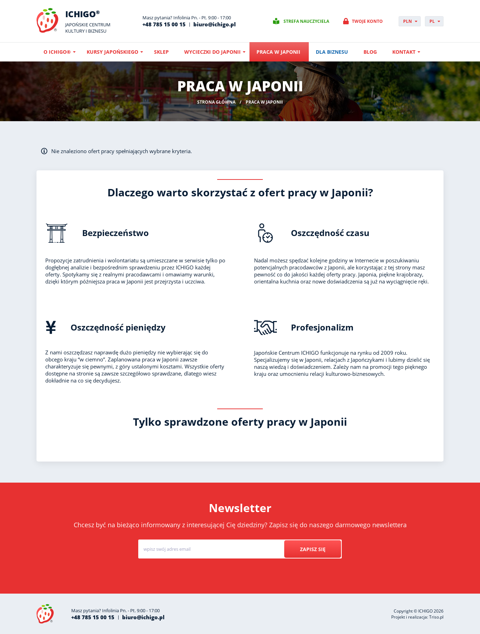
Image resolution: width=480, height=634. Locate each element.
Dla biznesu (332, 51)
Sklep (161, 51)
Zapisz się (312, 549)
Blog (370, 51)
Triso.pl (436, 617)
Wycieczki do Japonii (212, 51)
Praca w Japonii (278, 51)
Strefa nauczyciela (306, 21)
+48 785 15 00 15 (164, 24)
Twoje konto (367, 21)
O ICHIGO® (57, 51)
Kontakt (403, 51)
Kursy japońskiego (112, 51)
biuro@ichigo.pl (214, 24)
